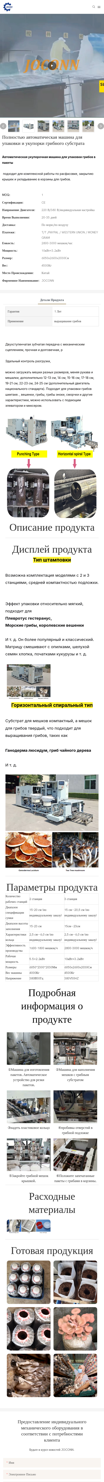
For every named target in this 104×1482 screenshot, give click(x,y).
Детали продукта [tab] (52, 300)
